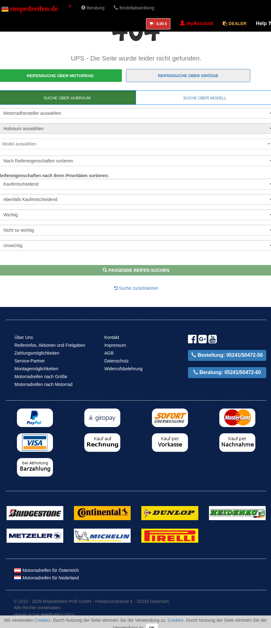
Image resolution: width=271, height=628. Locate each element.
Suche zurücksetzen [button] (136, 288)
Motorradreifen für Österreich (46, 570)
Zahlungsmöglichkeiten (36, 353)
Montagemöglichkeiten (36, 368)
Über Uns (23, 337)
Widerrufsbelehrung (123, 368)
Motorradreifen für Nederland (46, 577)
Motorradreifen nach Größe (40, 376)
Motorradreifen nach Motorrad (43, 384)
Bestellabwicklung (134, 7)
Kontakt (111, 337)
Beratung (93, 7)
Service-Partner (29, 360)
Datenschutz (116, 360)
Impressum (115, 345)
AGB (109, 353)
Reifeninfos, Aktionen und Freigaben (49, 345)
